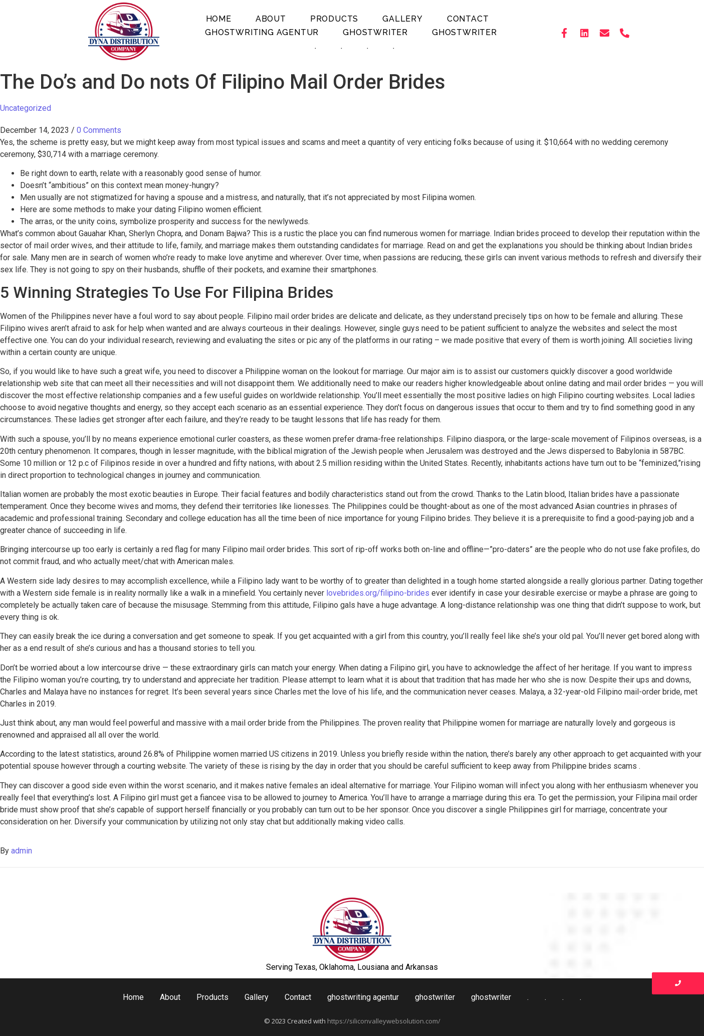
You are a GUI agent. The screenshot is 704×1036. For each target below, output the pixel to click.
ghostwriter (375, 32)
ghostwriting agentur (262, 32)
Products (334, 19)
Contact (468, 19)
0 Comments (99, 130)
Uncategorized (25, 108)
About (271, 19)
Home (218, 19)
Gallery (402, 19)
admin (21, 850)
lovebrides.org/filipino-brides (377, 593)
